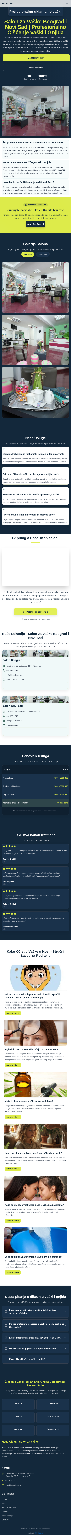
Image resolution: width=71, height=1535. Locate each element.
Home (4, 1499)
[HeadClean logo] (7, 3)
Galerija (5, 1512)
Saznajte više (12, 1013)
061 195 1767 (12, 670)
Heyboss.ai (39, 1533)
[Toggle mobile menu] (67, 3)
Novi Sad (43, 254)
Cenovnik (5, 1520)
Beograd (28, 254)
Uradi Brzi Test (35, 224)
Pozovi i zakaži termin (35, 611)
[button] (35, 287)
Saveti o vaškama (9, 1508)
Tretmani (5, 1503)
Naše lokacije (36, 67)
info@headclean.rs (14, 675)
